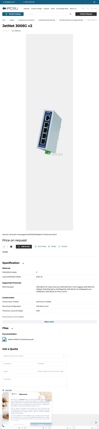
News (53, 9)
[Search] (70, 14)
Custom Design (36, 9)
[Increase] (11, 245)
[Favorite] (62, 245)
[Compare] (52, 245)
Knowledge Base (62, 9)
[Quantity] (8, 245)
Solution (27, 9)
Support (46, 9)
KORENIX (6, 31)
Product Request (86, 14)
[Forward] (96, 421)
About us (73, 9)
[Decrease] (4, 245)
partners (22, 399)
